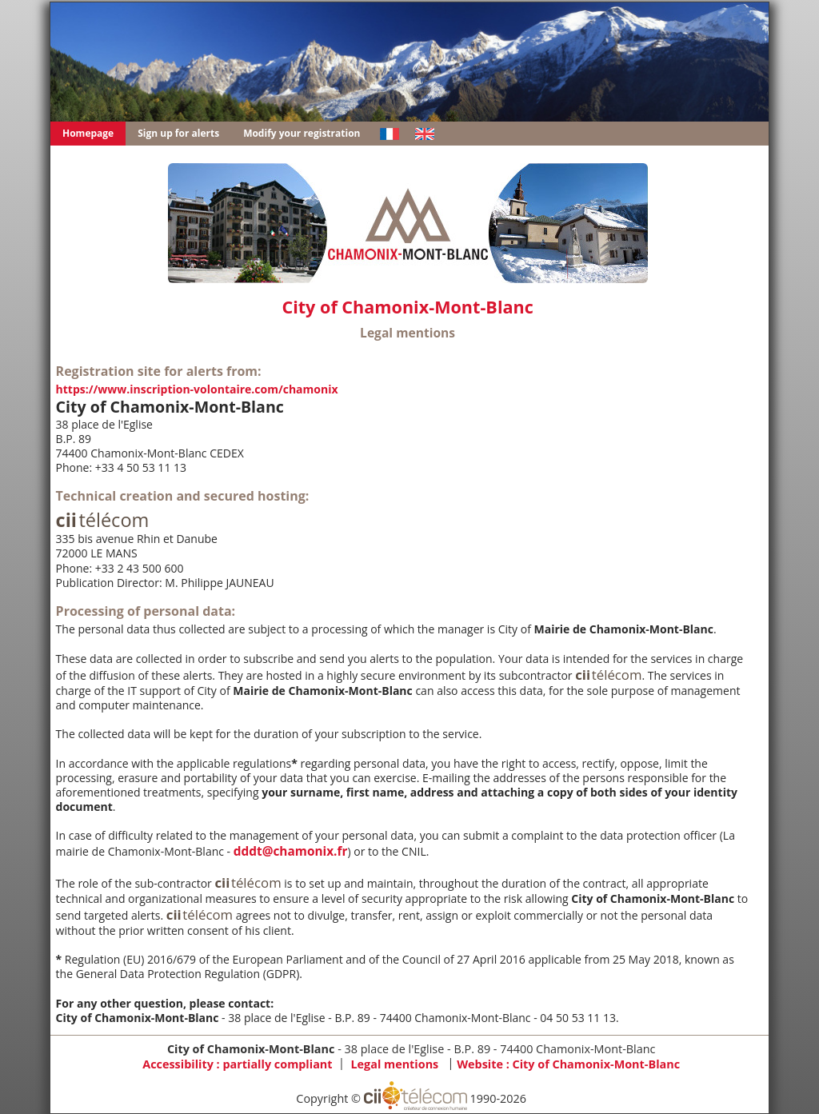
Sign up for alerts (178, 133)
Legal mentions (394, 1063)
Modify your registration (301, 133)
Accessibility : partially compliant (237, 1063)
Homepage (88, 133)
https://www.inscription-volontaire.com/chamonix (197, 389)
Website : (568, 1063)
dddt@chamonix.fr (291, 851)
